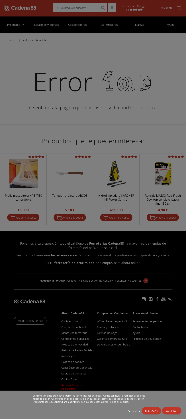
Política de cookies (118, 401)
